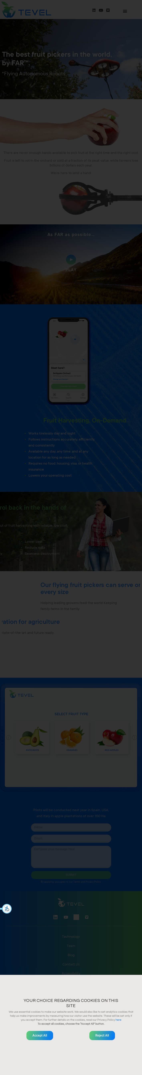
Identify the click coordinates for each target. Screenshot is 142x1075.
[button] (6, 909)
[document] (71, 537)
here (118, 1020)
